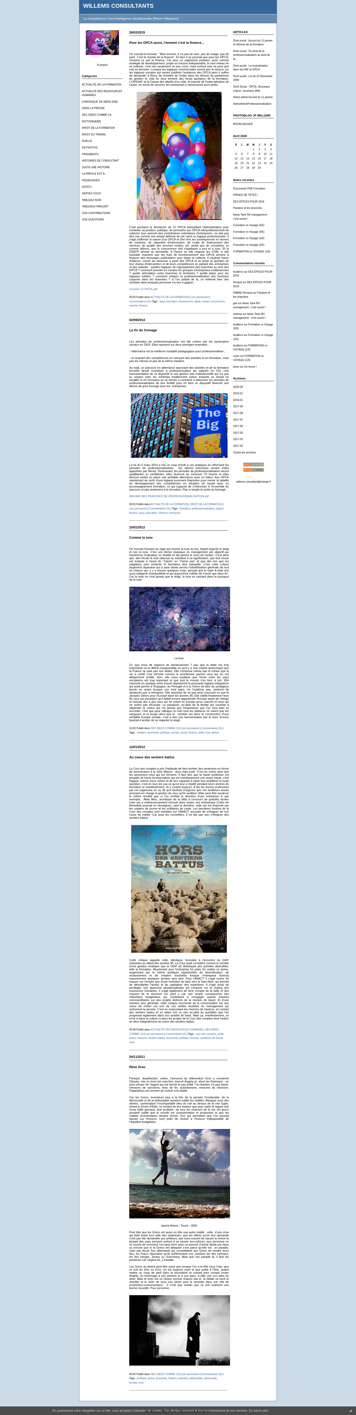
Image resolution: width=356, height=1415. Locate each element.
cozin (236, 356)
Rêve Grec (137, 1067)
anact (132, 1038)
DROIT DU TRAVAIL (94, 134)
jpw (235, 303)
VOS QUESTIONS (93, 219)
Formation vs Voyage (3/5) (248, 238)
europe (175, 732)
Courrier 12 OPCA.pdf (143, 289)
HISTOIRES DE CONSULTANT (100, 160)
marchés (183, 1378)
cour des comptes (206, 1034)
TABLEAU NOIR (91, 200)
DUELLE (87, 141)
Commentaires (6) (139, 301)
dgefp (197, 301)
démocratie (210, 1378)
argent (219, 508)
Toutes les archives (244, 452)
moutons (142, 1038)
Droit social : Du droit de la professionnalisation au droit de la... (251, 55)
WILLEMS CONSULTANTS (118, 6)
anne (236, 366)
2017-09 (238, 406)
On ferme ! (250, 366)
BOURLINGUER (243, 124)
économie (153, 732)
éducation (151, 513)
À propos (102, 64)
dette (201, 732)
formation (172, 301)
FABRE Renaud (242, 292)
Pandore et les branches (247, 208)
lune (208, 732)
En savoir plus (258, 1410)
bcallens (238, 271)
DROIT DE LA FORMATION (98, 127)
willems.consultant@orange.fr (253, 481)
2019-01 (238, 393)
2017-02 (238, 445)
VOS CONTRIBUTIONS (96, 213)
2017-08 (238, 413)
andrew (237, 314)
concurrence (217, 301)
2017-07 (238, 419)
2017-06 (238, 426)
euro (141, 1382)
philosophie (195, 1378)
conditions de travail (211, 1038)
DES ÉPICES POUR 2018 (248, 201)
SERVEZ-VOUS (91, 193)
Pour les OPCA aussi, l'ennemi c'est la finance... (166, 43)
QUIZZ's (87, 186)
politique (165, 732)
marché (133, 305)
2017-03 (238, 439)
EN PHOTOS (90, 147)
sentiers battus (156, 1038)
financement (186, 301)
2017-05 (238, 432)
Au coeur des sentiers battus (152, 757)
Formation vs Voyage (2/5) (248, 244)
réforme (163, 513)
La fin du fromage (143, 330)
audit (220, 1034)
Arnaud (237, 282)
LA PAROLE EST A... (94, 173)
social (184, 732)
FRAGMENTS (90, 154)
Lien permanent (200, 297)
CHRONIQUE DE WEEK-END (100, 101)
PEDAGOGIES (91, 180)
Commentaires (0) (159, 508)
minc (132, 1042)
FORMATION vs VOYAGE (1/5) (251, 251)
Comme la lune (141, 537)
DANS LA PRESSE (93, 108)
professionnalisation (203, 508)
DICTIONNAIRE (91, 121)
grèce (151, 1378)
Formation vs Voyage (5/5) (248, 225)
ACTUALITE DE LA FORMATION (101, 84)
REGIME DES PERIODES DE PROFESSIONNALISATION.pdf (169, 496)
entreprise (174, 513)
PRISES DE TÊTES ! (245, 195)
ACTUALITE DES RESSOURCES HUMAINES (177, 1029)
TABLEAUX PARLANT (95, 206)
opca (162, 301)
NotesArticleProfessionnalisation (252, 103)
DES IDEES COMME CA (96, 114)
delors (215, 732)
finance (143, 305)
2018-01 (238, 400)
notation (141, 732)
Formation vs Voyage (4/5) (248, 231)
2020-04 (238, 387)
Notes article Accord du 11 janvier (253, 97)
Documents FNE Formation (249, 188)
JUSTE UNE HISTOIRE (96, 167)
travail (205, 301)
